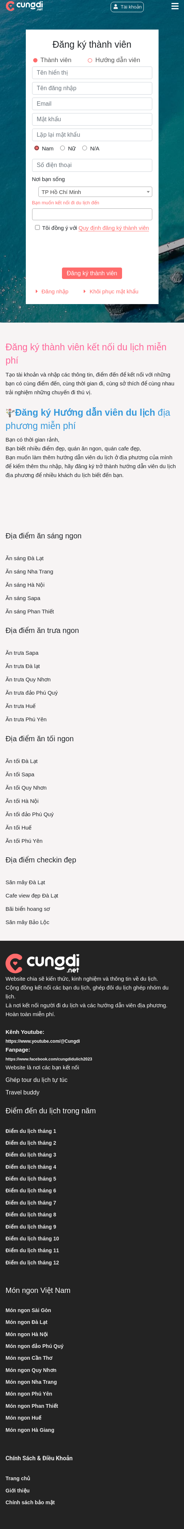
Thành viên (56, 60)
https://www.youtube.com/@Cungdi (43, 1041)
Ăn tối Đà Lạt (22, 761)
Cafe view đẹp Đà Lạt (32, 895)
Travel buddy (22, 1092)
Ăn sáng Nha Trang (29, 571)
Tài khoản (127, 7)
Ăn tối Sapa (20, 774)
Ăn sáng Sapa (23, 598)
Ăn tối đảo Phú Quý (29, 814)
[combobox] (95, 192)
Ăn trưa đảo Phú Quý (32, 692)
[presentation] (88, 250)
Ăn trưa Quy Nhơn (28, 679)
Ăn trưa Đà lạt (23, 666)
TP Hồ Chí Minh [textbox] (61, 192)
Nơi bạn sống (48, 179)
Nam (44, 148)
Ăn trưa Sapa (22, 653)
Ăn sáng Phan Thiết (30, 611)
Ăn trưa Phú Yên (26, 719)
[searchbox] (36, 214)
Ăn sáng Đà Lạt (25, 558)
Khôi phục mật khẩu (111, 291)
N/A (90, 148)
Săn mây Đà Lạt (25, 882)
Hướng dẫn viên (117, 60)
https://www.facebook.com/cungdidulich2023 (49, 1059)
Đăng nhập (52, 291)
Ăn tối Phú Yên (24, 841)
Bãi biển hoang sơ (28, 909)
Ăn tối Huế (18, 827)
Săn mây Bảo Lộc (27, 922)
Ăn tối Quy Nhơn (26, 787)
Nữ (68, 148)
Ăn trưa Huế (20, 706)
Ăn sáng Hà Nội (25, 585)
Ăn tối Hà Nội (22, 801)
